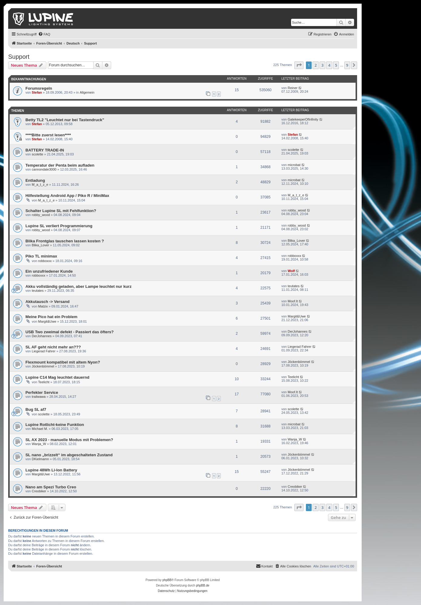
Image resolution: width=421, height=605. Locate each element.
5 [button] (336, 65)
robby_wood (41, 215)
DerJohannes (41, 336)
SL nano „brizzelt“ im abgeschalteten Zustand (69, 455)
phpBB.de (202, 585)
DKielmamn (40, 459)
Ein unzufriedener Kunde (49, 271)
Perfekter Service (41, 392)
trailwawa (39, 396)
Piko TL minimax (41, 256)
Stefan (37, 92)
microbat (294, 165)
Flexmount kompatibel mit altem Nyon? (62, 362)
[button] (298, 65)
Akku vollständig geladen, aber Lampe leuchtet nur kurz (78, 286)
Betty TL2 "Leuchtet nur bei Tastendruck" (64, 120)
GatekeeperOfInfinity (303, 119)
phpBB (166, 580)
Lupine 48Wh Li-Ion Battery (51, 470)
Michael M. (40, 428)
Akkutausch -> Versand (47, 301)
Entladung (35, 180)
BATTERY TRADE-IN (44, 150)
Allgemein (87, 92)
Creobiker (39, 491)
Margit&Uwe (47, 321)
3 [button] (322, 65)
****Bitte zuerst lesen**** (48, 135)
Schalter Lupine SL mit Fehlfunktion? (60, 210)
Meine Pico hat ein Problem (51, 316)
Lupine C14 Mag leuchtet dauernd (57, 377)
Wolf (291, 271)
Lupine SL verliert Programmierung (58, 226)
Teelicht (43, 382)
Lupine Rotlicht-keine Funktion (54, 424)
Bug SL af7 (35, 409)
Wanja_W (39, 444)
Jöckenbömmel (43, 366)
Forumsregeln (38, 88)
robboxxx (45, 261)
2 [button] (315, 65)
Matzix (43, 306)
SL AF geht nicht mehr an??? (53, 347)
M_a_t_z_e (40, 184)
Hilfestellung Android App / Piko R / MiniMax (67, 195)
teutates (38, 290)
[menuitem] (44, 34)
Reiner (292, 88)
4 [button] (329, 65)
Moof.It (293, 301)
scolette (37, 154)
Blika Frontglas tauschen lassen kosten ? (64, 241)
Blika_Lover (40, 245)
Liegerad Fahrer (43, 351)
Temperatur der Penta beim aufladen (59, 165)
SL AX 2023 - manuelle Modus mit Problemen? (69, 439)
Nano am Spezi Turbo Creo (50, 487)
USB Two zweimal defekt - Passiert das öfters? (69, 332)
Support (18, 56)
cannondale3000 (44, 169)
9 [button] (347, 65)
